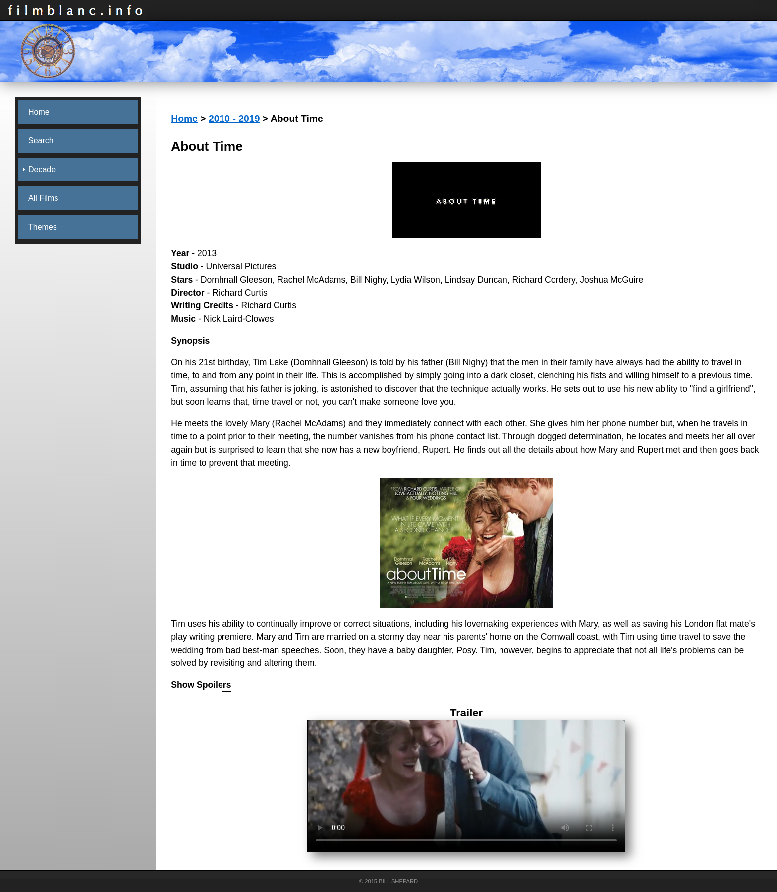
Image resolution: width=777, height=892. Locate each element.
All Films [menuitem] (43, 198)
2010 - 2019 (234, 118)
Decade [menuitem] (42, 169)
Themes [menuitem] (42, 227)
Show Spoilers (201, 685)
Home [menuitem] (39, 112)
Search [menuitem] (41, 140)
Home (184, 118)
